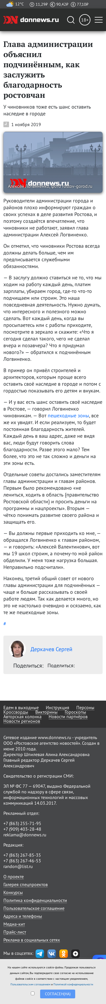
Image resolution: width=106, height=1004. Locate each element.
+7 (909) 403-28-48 (22, 829)
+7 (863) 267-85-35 (22, 855)
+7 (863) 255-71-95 (22, 823)
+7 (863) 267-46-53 (22, 860)
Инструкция (57, 707)
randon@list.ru (18, 866)
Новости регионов (21, 721)
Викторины (46, 712)
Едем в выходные (21, 707)
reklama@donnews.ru (24, 834)
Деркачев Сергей (40, 649)
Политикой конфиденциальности (73, 984)
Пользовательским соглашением (30, 984)
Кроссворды (15, 712)
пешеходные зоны (68, 415)
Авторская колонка (22, 716)
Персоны (85, 707)
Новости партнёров (68, 716)
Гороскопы (75, 712)
